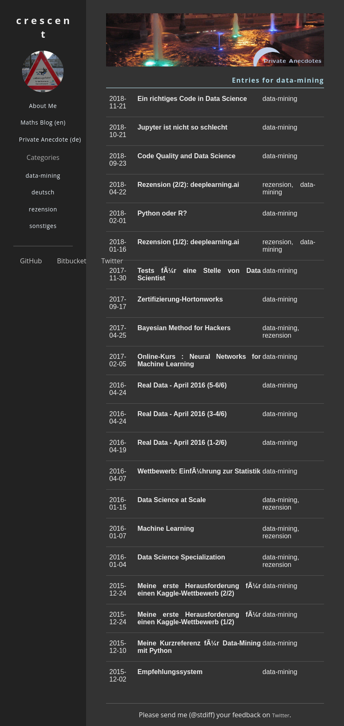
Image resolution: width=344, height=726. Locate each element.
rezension (43, 209)
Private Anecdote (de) (46, 139)
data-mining (43, 175)
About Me (43, 106)
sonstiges (43, 226)
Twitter (112, 260)
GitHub (31, 260)
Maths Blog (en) (42, 122)
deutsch (43, 192)
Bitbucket (71, 260)
